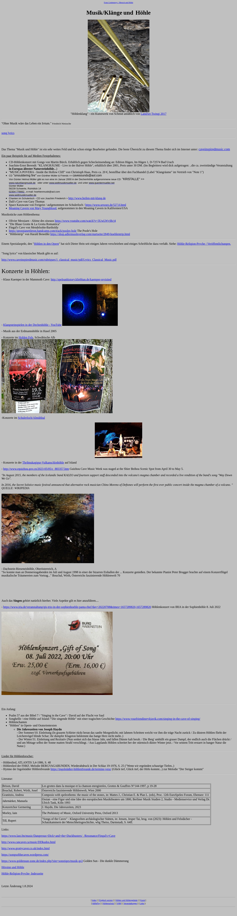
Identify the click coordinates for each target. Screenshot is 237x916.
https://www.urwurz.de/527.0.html (105, 204)
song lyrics (7, 133)
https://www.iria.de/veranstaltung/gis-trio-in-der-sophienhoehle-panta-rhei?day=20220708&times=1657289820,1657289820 (77, 607)
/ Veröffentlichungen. (218, 243)
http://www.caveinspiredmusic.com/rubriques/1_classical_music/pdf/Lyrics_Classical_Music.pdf (59, 259)
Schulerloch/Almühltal (31, 417)
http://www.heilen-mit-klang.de (87, 198)
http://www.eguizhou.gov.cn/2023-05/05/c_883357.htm (36, 468)
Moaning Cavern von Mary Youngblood (32, 208)
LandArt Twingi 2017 (153, 113)
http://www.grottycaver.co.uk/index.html (25, 848)
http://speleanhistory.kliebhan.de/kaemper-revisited (81, 279)
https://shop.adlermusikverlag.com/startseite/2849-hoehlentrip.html (90, 234)
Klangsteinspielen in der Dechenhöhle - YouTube (32, 324)
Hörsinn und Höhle (12, 867)
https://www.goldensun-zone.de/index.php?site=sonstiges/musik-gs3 (42, 860)
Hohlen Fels (26, 337)
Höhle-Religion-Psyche (191, 243)
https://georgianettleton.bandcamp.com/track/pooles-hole (42, 230)
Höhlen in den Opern (46, 243)
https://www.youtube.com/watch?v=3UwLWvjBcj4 (85, 220)
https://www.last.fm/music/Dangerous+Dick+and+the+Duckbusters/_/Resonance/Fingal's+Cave (58, 835)
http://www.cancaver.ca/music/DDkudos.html (28, 842)
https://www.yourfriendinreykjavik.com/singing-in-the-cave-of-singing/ (157, 718)
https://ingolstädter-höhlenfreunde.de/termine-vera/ (81, 769)
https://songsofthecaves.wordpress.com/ (25, 854)
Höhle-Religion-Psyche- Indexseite (22, 873)
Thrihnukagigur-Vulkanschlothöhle (43, 462)
